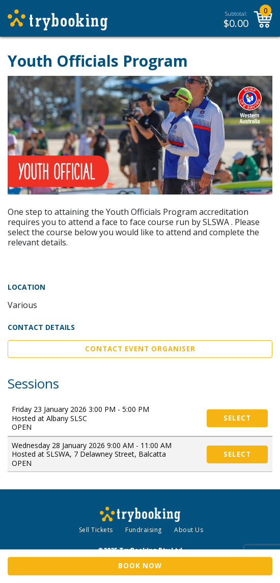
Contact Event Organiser (140, 348)
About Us (188, 529)
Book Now (140, 565)
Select (237, 418)
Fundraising (143, 529)
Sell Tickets (96, 529)
